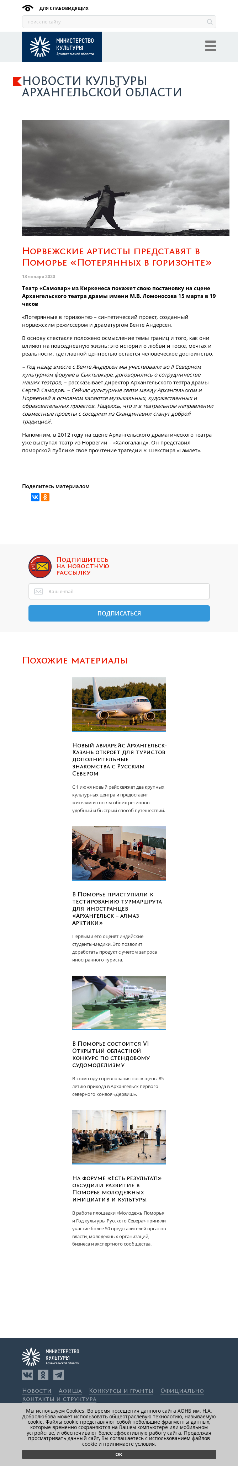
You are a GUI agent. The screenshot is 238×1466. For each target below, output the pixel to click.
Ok (119, 1454)
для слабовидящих (63, 8)
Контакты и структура (59, 1399)
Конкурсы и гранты (121, 1391)
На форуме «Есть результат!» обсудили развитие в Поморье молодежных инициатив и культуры (117, 1189)
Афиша (70, 1391)
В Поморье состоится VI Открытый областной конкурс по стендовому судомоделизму (111, 1054)
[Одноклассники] (43, 1375)
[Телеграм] (58, 1375)
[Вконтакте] (27, 1375)
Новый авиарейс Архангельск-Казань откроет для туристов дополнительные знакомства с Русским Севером (119, 759)
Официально (182, 1391)
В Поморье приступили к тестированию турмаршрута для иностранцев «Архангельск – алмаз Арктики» (117, 908)
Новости (37, 1391)
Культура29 (62, 47)
